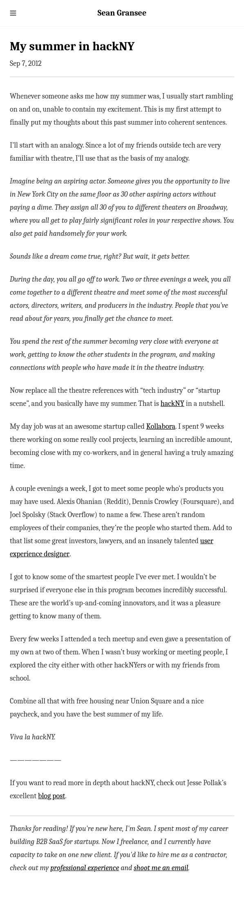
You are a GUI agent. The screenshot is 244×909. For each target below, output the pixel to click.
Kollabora (160, 426)
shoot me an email (161, 868)
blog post (51, 796)
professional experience (84, 868)
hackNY (172, 403)
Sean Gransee (122, 13)
